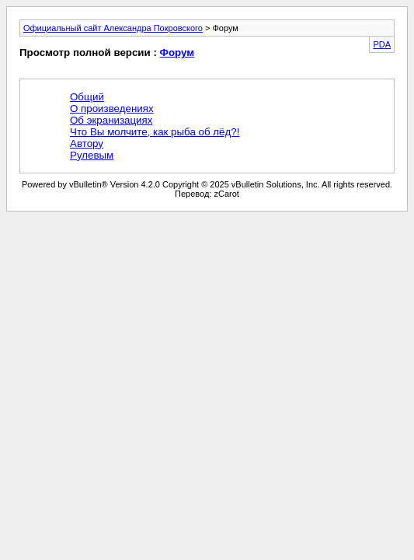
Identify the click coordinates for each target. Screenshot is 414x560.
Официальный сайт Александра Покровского (113, 28)
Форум (177, 52)
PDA (382, 44)
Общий (87, 97)
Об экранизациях (111, 120)
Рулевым (91, 155)
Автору (86, 143)
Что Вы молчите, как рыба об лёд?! (154, 132)
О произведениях (112, 108)
